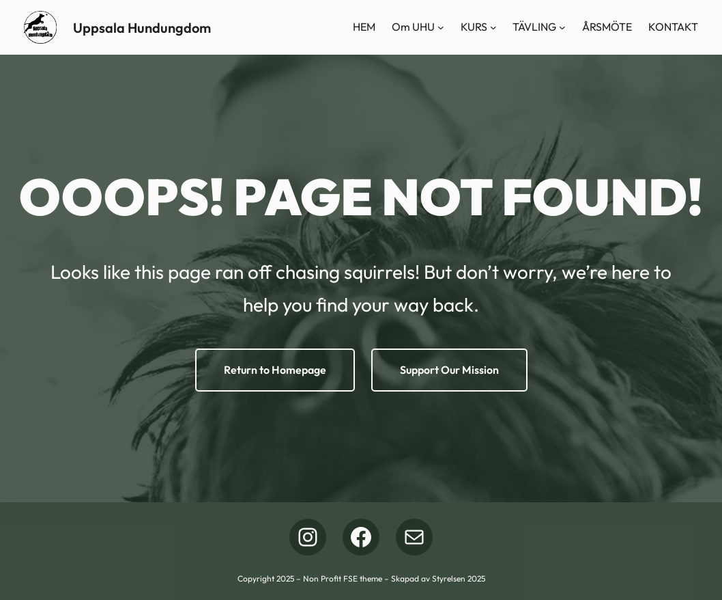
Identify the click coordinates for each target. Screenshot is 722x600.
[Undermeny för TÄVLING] (562, 27)
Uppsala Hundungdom (142, 27)
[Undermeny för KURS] (493, 27)
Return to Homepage (275, 370)
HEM (364, 26)
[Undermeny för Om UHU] (440, 27)
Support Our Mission (449, 370)
